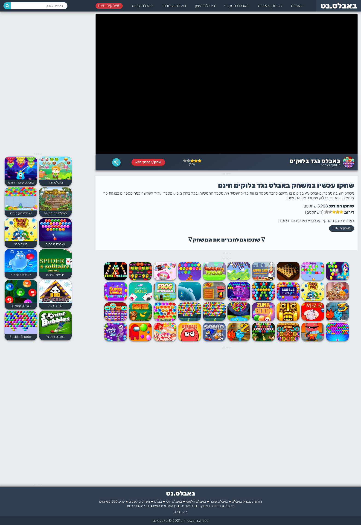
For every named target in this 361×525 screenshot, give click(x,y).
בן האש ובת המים (165, 506)
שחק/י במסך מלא (148, 162)
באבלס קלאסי (196, 501)
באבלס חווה (55, 182)
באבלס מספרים (21, 306)
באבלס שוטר (219, 501)
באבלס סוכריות (55, 244)
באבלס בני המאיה (55, 213)
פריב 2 (229, 506)
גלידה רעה (55, 306)
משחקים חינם (109, 5)
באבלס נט (346, 220)
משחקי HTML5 (341, 228)
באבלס (297, 5)
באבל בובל (20, 244)
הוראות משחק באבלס (247, 501)
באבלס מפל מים (21, 275)
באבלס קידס (142, 5)
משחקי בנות (135, 506)
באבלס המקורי (236, 5)
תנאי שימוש (180, 512)
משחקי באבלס (270, 5)
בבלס (158, 501)
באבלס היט (174, 501)
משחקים (204, 506)
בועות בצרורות (174, 5)
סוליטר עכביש (55, 275)
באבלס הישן (205, 5)
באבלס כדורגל (55, 337)
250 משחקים (108, 501)
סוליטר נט (188, 506)
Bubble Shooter (20, 337)
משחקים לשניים (139, 501)
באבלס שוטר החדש (21, 182)
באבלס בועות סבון (20, 213)
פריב (121, 501)
